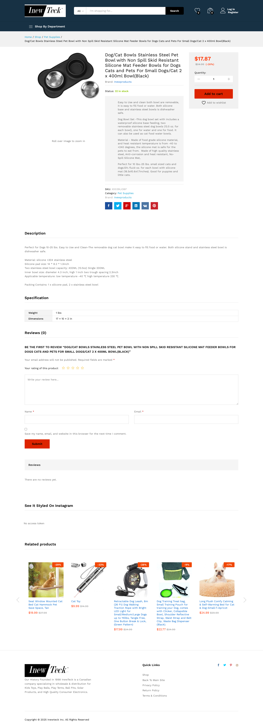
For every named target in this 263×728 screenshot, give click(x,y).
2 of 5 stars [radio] (68, 367)
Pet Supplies (126, 193)
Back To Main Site (153, 680)
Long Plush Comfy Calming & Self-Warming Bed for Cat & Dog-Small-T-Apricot (216, 604)
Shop (145, 674)
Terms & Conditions (154, 695)
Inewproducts (123, 81)
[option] (46, 591)
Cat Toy (75, 601)
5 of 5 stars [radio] (82, 367)
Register (233, 12)
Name (29, 411)
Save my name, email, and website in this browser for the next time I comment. (75, 433)
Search (174, 10)
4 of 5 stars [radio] (77, 367)
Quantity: (200, 72)
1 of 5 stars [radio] (63, 367)
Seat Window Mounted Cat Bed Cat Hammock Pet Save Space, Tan (45, 604)
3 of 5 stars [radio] (72, 367)
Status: (109, 91)
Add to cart (213, 94)
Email (139, 411)
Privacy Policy (151, 685)
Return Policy (150, 690)
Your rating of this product (41, 368)
